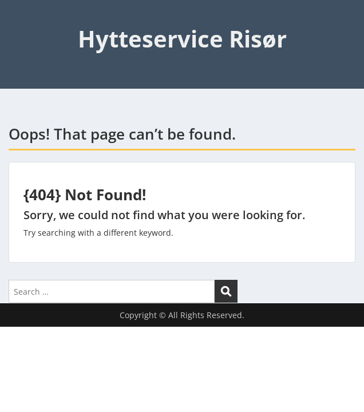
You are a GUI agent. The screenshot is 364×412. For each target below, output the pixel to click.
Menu (21, 19)
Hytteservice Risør (182, 38)
